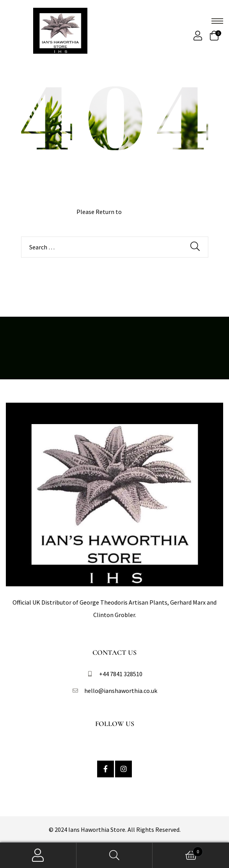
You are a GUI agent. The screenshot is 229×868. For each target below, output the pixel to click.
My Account (38, 855)
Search (114, 855)
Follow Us (114, 723)
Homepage (138, 212)
